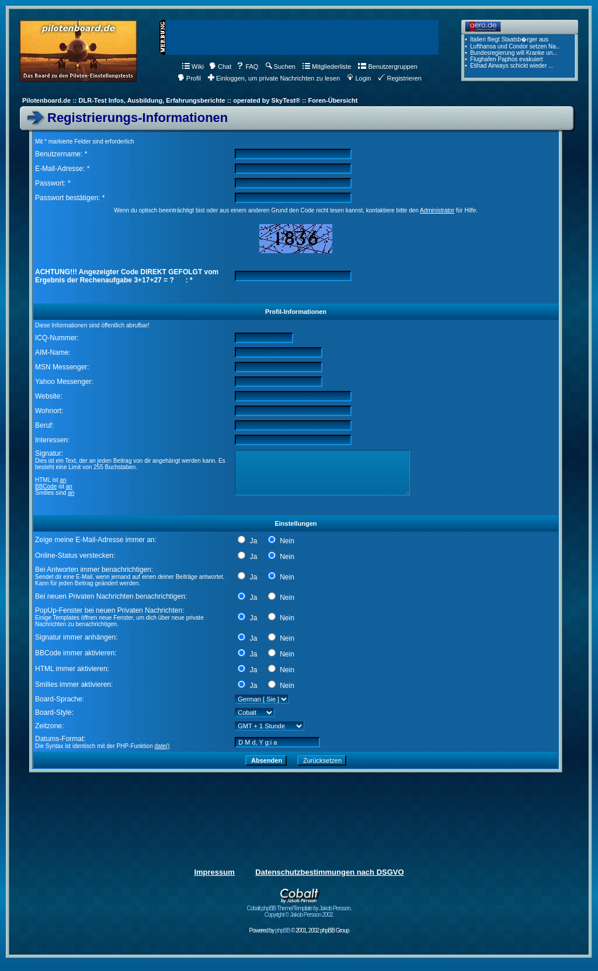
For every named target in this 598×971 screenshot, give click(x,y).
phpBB (282, 930)
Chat (220, 66)
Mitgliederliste (327, 66)
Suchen (280, 66)
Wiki (193, 66)
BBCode (46, 486)
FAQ (247, 66)
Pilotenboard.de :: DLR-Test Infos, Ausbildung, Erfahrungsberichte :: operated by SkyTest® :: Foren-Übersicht (189, 100)
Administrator (437, 210)
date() (162, 746)
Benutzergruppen (387, 66)
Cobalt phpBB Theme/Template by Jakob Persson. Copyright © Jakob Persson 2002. (299, 909)
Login (359, 78)
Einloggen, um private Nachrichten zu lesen (274, 78)
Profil (189, 78)
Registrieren (399, 78)
